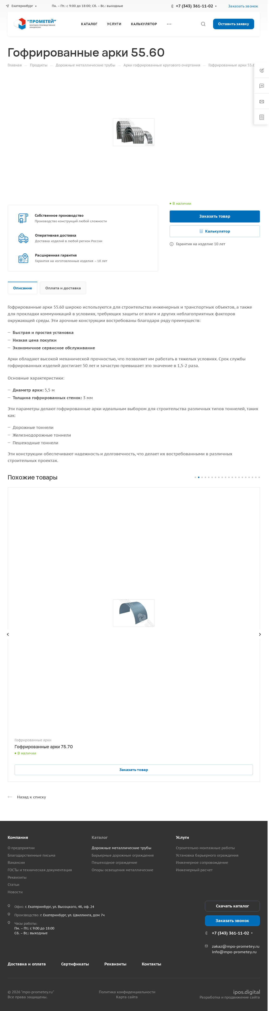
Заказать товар (214, 216)
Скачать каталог (232, 906)
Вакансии (16, 862)
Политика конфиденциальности (127, 992)
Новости (15, 892)
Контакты (151, 964)
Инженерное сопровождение (202, 862)
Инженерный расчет (194, 870)
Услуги (182, 837)
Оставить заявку (233, 23)
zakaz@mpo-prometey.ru (235, 946)
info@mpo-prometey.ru (234, 951)
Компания (18, 837)
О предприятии (21, 848)
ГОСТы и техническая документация (40, 870)
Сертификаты (75, 964)
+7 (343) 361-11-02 (194, 6)
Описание (22, 288)
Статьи (13, 884)
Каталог (100, 837)
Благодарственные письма (31, 855)
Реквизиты (17, 877)
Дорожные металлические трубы (121, 848)
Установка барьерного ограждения (207, 855)
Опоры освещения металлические (122, 870)
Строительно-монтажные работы (205, 848)
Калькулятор (217, 231)
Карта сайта (127, 997)
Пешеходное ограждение (114, 862)
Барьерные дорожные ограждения (123, 855)
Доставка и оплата (27, 964)
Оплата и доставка (63, 288)
